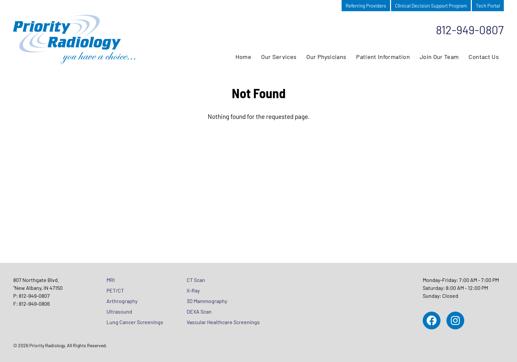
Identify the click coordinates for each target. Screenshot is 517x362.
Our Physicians (326, 56)
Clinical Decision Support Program (431, 6)
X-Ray (193, 290)
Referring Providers (366, 6)
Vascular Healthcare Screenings (223, 322)
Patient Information (383, 56)
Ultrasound (119, 311)
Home (243, 56)
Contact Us (484, 56)
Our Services (278, 56)
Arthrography (121, 301)
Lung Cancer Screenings (134, 322)
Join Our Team (439, 56)
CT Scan (196, 280)
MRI (110, 280)
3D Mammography (207, 301)
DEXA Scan (199, 311)
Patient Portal (322, 6)
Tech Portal (488, 6)
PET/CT (115, 290)
